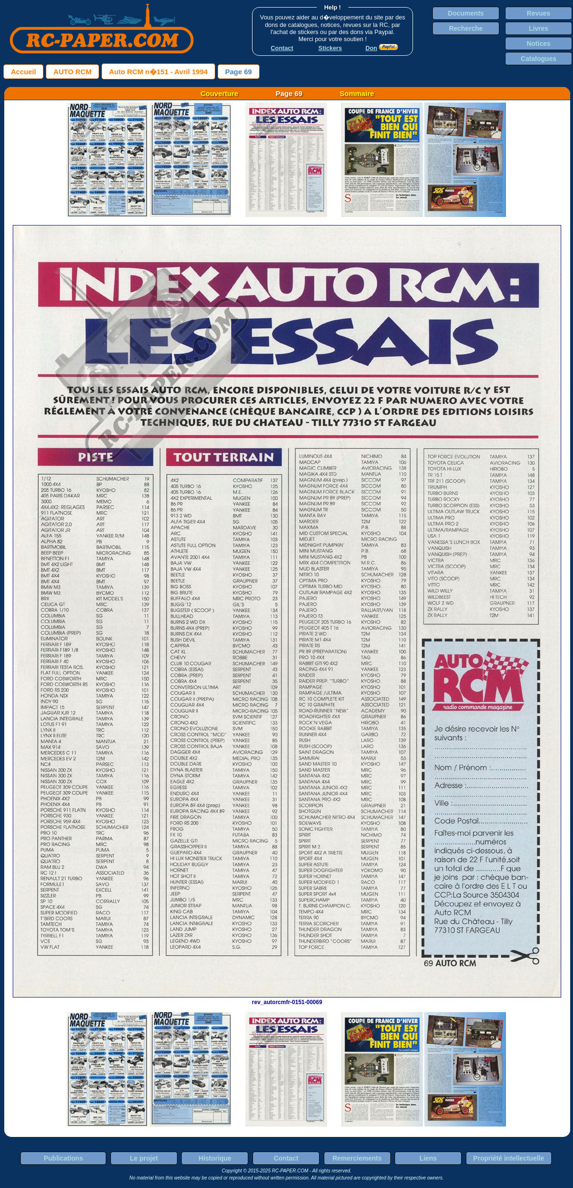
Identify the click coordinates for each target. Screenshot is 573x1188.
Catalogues (538, 58)
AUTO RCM (72, 72)
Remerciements (356, 1158)
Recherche (466, 28)
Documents (466, 13)
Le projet (144, 1158)
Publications (63, 1158)
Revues (538, 13)
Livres (538, 28)
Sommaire (357, 93)
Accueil (23, 72)
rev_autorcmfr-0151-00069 (287, 999)
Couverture (219, 93)
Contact (286, 1158)
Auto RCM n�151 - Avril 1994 (158, 72)
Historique (215, 1158)
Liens (428, 1158)
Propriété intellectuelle (508, 1158)
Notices (539, 43)
